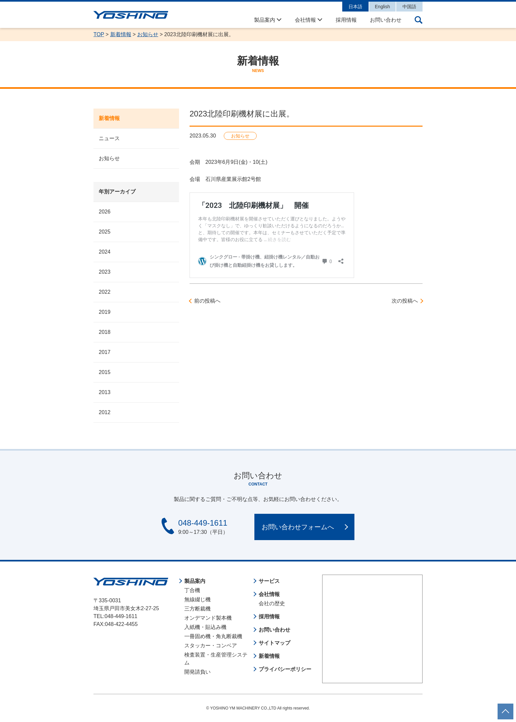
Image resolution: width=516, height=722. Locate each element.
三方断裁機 (197, 608)
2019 (105, 312)
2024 (105, 252)
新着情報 (109, 118)
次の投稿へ (405, 301)
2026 (105, 211)
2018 (105, 332)
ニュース (109, 138)
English (382, 6)
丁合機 (192, 590)
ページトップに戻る (505, 707)
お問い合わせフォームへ (298, 527)
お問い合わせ (385, 20)
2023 (105, 272)
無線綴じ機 (197, 599)
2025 (105, 232)
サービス (269, 581)
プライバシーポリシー (285, 669)
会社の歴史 (272, 603)
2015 (105, 372)
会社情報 (305, 20)
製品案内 (264, 20)
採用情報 (346, 20)
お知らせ (109, 158)
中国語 (409, 6)
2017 (105, 352)
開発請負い (197, 672)
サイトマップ (274, 643)
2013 (105, 392)
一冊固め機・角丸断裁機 (213, 636)
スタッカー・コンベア (210, 645)
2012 (105, 412)
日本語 (355, 6)
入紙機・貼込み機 (205, 627)
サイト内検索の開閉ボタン (419, 20)
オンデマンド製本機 (208, 618)
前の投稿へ (207, 301)
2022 (105, 292)
